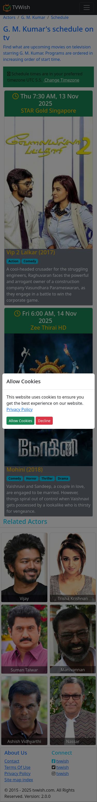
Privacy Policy (19, 409)
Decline (44, 420)
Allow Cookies (20, 420)
